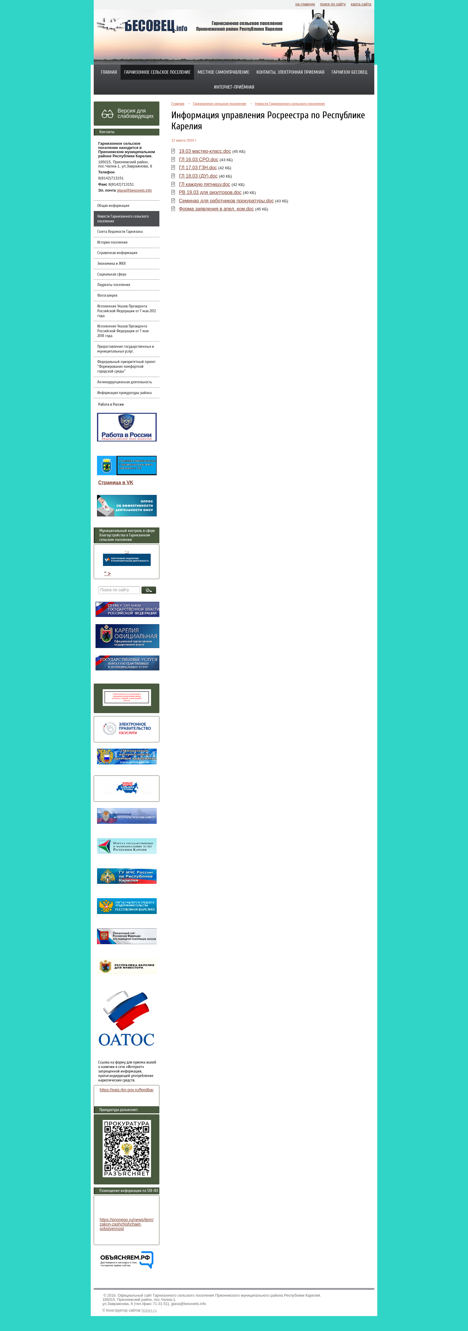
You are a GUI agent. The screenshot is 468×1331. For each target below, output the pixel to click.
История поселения (112, 242)
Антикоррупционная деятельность (124, 382)
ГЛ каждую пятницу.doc (204, 184)
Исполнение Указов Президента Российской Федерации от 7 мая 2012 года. (126, 311)
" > (127, 558)
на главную (305, 4)
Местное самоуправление (223, 72)
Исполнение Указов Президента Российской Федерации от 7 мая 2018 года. (123, 331)
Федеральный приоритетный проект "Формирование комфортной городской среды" (126, 366)
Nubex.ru (149, 1310)
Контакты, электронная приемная (290, 72)
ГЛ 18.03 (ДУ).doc (198, 176)
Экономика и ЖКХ (111, 263)
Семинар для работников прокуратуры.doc (226, 200)
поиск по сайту (333, 4)
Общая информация (113, 205)
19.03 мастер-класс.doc (205, 151)
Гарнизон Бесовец (349, 72)
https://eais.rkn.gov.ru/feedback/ (128, 1090)
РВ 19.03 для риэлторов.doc (210, 192)
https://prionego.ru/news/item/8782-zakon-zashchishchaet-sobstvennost (132, 1224)
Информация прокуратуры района (124, 392)
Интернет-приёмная (234, 87)
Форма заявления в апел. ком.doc (216, 208)
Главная (109, 72)
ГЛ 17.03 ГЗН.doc (198, 167)
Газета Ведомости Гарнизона (120, 231)
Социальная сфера (111, 274)
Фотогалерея (107, 295)
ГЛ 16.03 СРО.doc (198, 159)
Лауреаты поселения (113, 284)
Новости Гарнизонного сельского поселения (123, 219)
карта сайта (361, 4)
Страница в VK (115, 482)
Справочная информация (117, 252)
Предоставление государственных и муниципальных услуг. (125, 349)
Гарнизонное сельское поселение (157, 72)
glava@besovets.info (134, 190)
